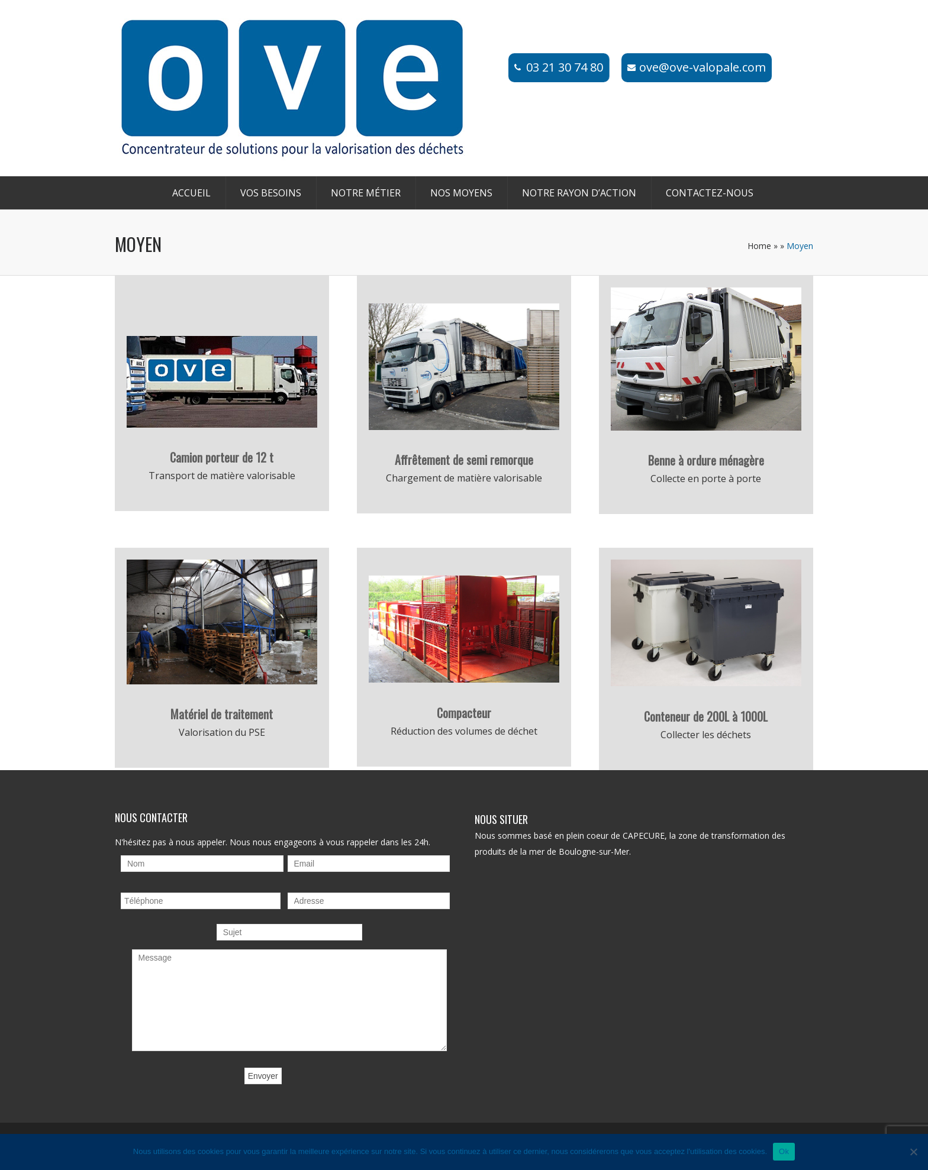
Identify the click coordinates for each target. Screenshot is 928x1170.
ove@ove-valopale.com (702, 67)
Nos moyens (461, 192)
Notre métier (366, 192)
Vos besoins (270, 192)
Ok (784, 1151)
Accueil (191, 192)
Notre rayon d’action (579, 192)
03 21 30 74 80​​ (564, 67)
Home (759, 245)
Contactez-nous (709, 192)
